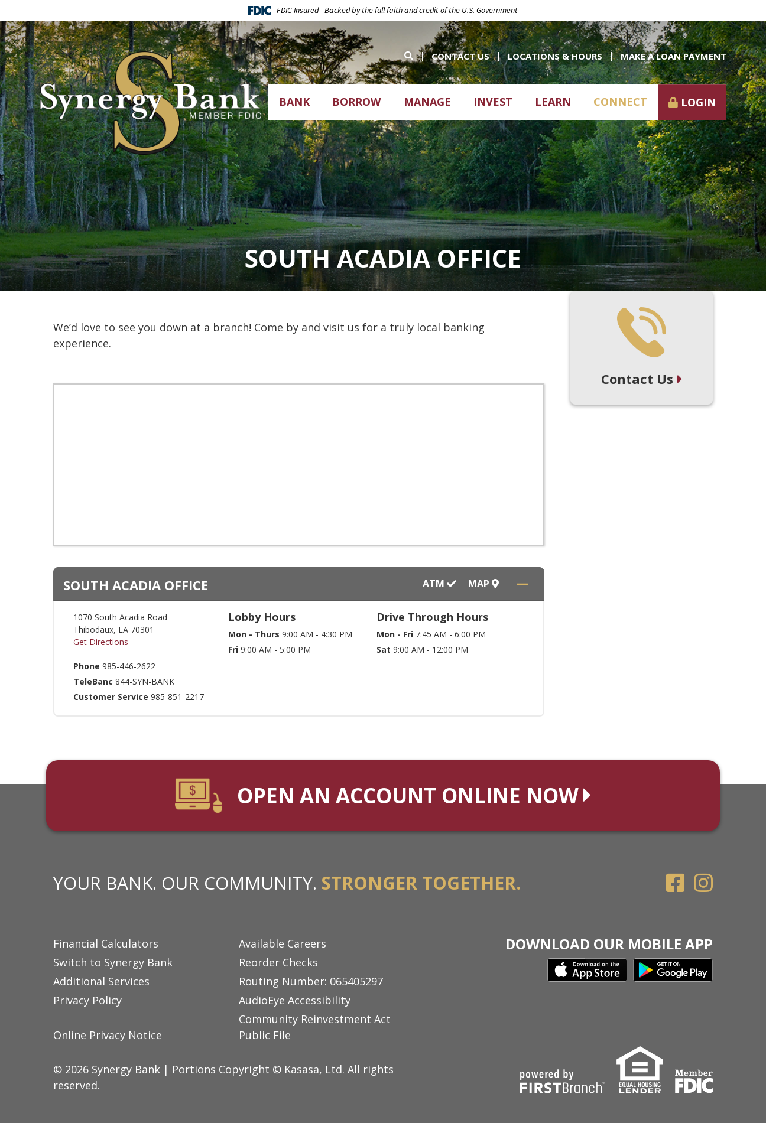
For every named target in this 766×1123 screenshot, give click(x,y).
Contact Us (460, 56)
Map (483, 584)
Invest (492, 102)
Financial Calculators (105, 943)
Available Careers (282, 943)
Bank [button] (294, 102)
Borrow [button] (356, 102)
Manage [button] (427, 102)
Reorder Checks (278, 962)
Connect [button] (620, 102)
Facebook (675, 883)
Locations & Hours (555, 56)
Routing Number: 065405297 (311, 981)
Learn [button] (553, 102)
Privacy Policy (87, 1000)
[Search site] (413, 55)
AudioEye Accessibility (294, 1000)
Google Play (673, 970)
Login (698, 102)
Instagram (703, 883)
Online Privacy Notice (107, 1035)
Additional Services (101, 981)
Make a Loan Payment (673, 56)
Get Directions (100, 641)
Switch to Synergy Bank (113, 962)
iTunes (587, 970)
